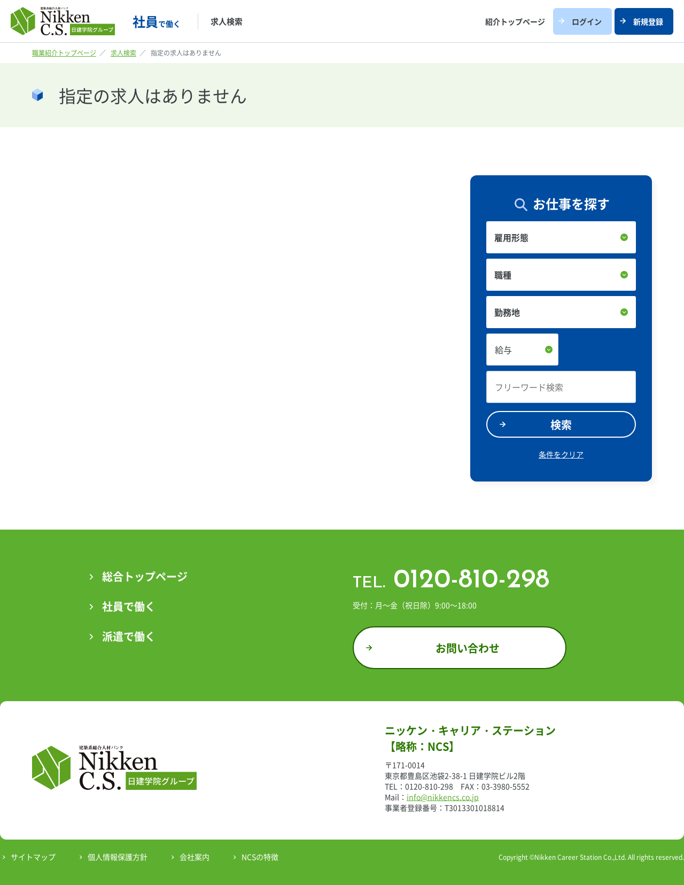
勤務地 (507, 312)
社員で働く (129, 606)
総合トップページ (145, 576)
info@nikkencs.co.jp (443, 796)
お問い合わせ (468, 648)
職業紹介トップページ (64, 53)
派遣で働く (129, 636)
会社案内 (194, 856)
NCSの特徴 (260, 856)
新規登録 (648, 21)
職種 (502, 274)
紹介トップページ (515, 21)
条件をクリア (561, 454)
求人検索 (227, 21)
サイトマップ (33, 856)
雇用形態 (511, 237)
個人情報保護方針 (117, 856)
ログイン (587, 21)
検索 (561, 424)
